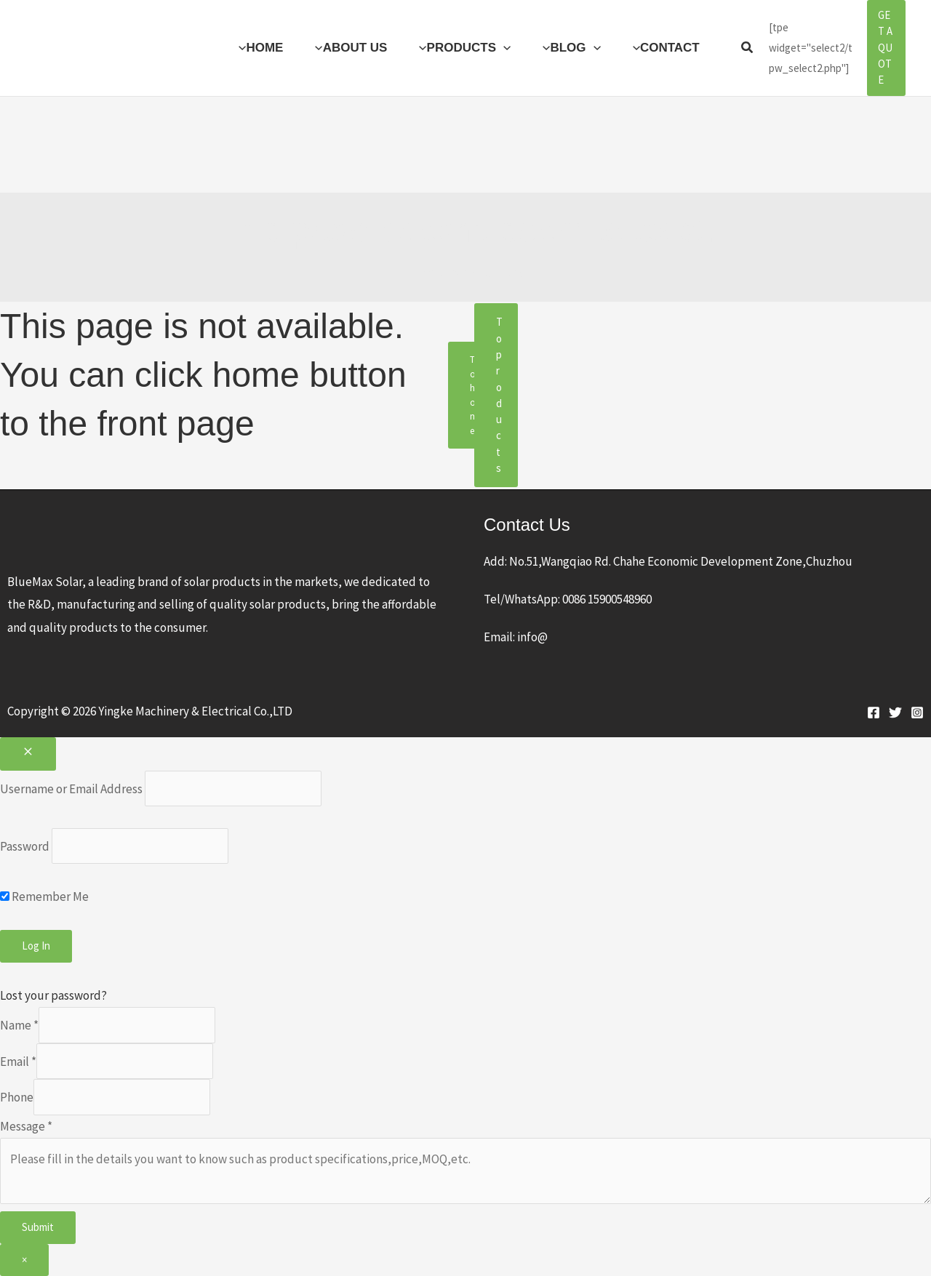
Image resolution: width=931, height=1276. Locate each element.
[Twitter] (895, 712)
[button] (503, 48)
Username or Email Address (71, 788)
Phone (16, 1097)
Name (19, 1025)
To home (474, 395)
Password (24, 846)
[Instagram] (917, 712)
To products (499, 395)
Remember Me (44, 896)
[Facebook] (873, 712)
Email (18, 1061)
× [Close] (24, 1260)
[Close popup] (28, 753)
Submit (38, 1227)
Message (26, 1126)
